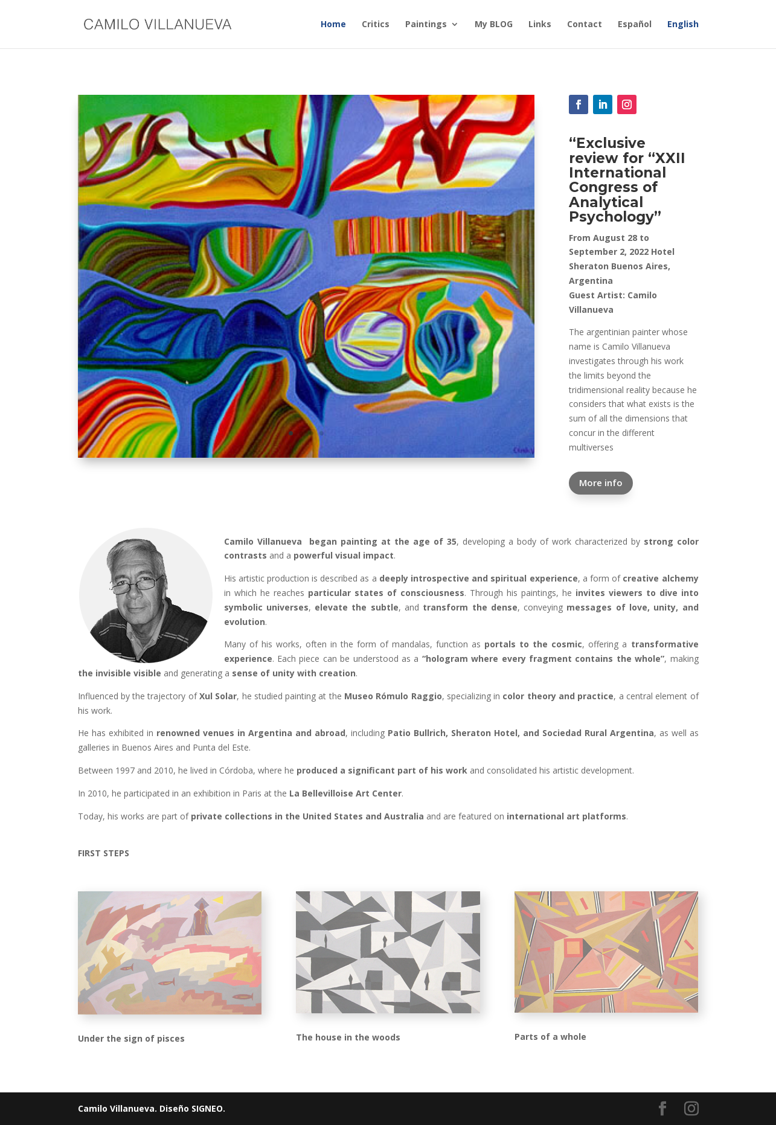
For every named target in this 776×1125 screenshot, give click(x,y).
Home (333, 25)
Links (539, 25)
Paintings (426, 25)
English (683, 25)
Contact (584, 25)
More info (601, 482)
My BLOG (494, 25)
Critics (376, 25)
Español (635, 25)
